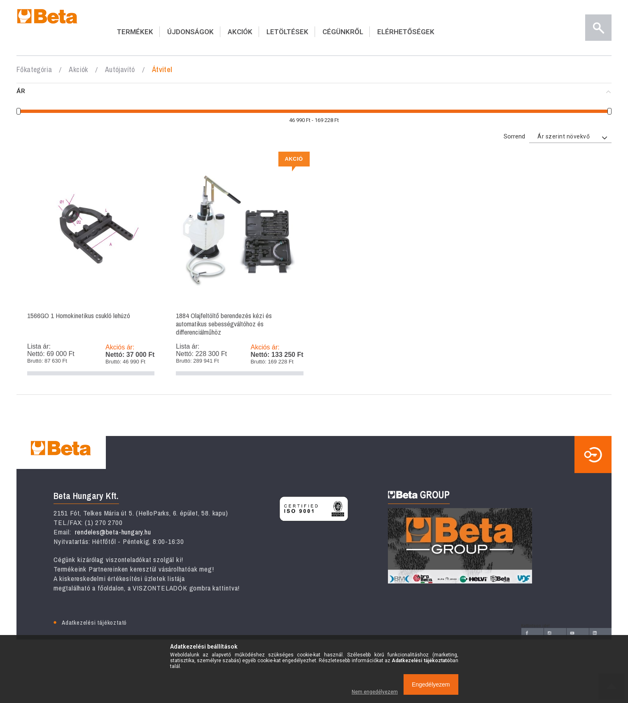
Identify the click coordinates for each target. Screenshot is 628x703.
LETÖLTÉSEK (287, 32)
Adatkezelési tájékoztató (94, 622)
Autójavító (120, 69)
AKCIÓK (240, 32)
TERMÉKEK (135, 32)
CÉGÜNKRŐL (342, 32)
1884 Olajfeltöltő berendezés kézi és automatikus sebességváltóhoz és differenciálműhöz (239, 267)
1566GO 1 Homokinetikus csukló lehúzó (91, 267)
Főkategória (34, 69)
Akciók (78, 69)
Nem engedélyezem (375, 692)
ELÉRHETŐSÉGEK (405, 32)
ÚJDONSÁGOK (190, 32)
